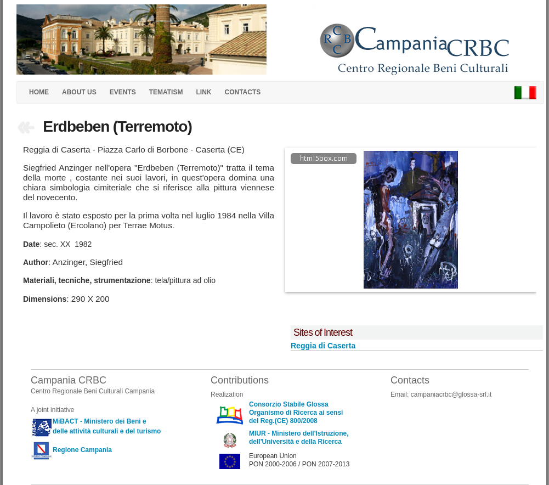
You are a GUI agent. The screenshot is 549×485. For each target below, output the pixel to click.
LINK (203, 92)
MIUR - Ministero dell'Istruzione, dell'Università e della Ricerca (299, 437)
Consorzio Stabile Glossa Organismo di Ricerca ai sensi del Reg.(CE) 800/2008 (296, 413)
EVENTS (123, 92)
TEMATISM (166, 92)
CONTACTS (242, 92)
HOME (39, 92)
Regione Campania (82, 450)
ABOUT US (79, 92)
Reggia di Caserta (323, 345)
